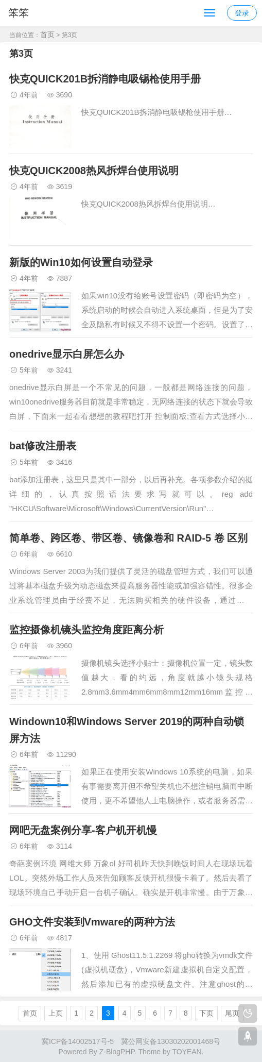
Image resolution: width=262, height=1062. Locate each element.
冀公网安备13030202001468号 (170, 1041)
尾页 (232, 1013)
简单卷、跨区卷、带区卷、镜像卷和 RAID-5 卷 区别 (128, 538)
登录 (242, 13)
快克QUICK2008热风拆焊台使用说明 (94, 170)
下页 (206, 1013)
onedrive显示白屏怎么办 (66, 354)
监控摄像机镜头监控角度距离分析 (86, 629)
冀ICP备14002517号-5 (78, 1041)
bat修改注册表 (42, 445)
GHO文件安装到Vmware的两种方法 (92, 922)
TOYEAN (186, 1052)
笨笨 (18, 13)
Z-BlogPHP (116, 1052)
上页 (55, 1013)
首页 (47, 34)
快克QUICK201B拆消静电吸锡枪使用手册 (105, 79)
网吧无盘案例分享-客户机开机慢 (83, 830)
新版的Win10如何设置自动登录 (81, 262)
